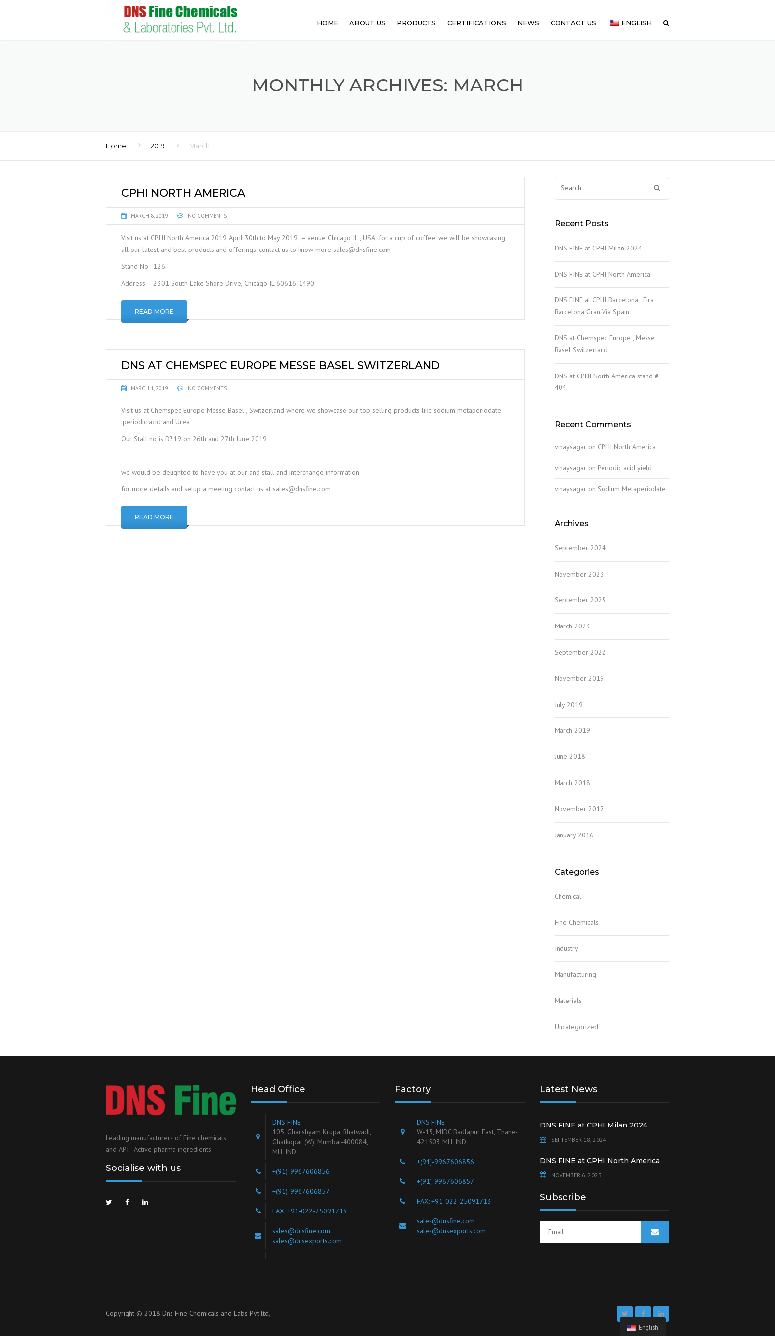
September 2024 (580, 547)
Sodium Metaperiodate (632, 488)
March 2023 (572, 626)
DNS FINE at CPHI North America (602, 274)
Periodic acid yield (625, 467)
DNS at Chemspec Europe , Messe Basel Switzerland (605, 344)
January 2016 (574, 835)
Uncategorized (576, 1026)
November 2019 (579, 678)
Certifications (476, 23)
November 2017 (579, 808)
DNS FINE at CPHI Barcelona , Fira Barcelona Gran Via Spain (604, 305)
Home (327, 23)
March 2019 (572, 730)
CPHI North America (627, 446)
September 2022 (580, 652)
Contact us (573, 23)
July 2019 (569, 704)
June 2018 (570, 756)
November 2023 (579, 574)
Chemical (568, 896)
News (528, 23)
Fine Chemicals (577, 922)
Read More (154, 311)
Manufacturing (575, 974)
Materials (568, 1000)
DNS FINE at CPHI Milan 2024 (598, 248)
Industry (566, 948)
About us (367, 23)
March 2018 (572, 782)
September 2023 (580, 599)
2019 (158, 146)
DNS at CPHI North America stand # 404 (607, 382)
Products (416, 23)
